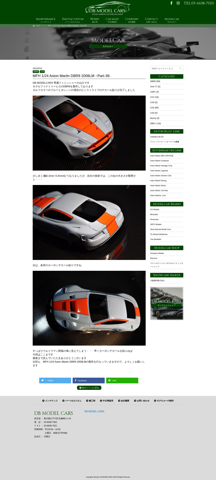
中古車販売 (106, 400)
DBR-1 (153, 123)
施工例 (90, 400)
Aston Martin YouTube (159, 191)
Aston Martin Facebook (159, 161)
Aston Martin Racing (158, 181)
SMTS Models (155, 224)
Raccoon (153, 258)
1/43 (152, 113)
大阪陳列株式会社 (157, 281)
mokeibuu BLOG (157, 137)
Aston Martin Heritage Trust (161, 166)
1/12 (152, 97)
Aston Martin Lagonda (159, 171)
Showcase (154, 219)
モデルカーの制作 (164, 400)
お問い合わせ (141, 400)
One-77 (153, 86)
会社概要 (123, 400)
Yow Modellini (155, 239)
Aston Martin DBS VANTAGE (161, 156)
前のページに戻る (89, 388)
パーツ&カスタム (71, 400)
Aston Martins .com (158, 195)
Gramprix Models (157, 253)
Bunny (153, 118)
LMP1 (153, 92)
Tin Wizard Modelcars (159, 234)
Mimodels (154, 214)
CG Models (154, 209)
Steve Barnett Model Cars (160, 229)
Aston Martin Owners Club (160, 176)
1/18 (152, 102)
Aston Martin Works (158, 186)
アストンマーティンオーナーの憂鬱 (164, 142)
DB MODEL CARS (94, 411)
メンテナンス (50, 400)
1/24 (42, 72)
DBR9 (35, 72)
